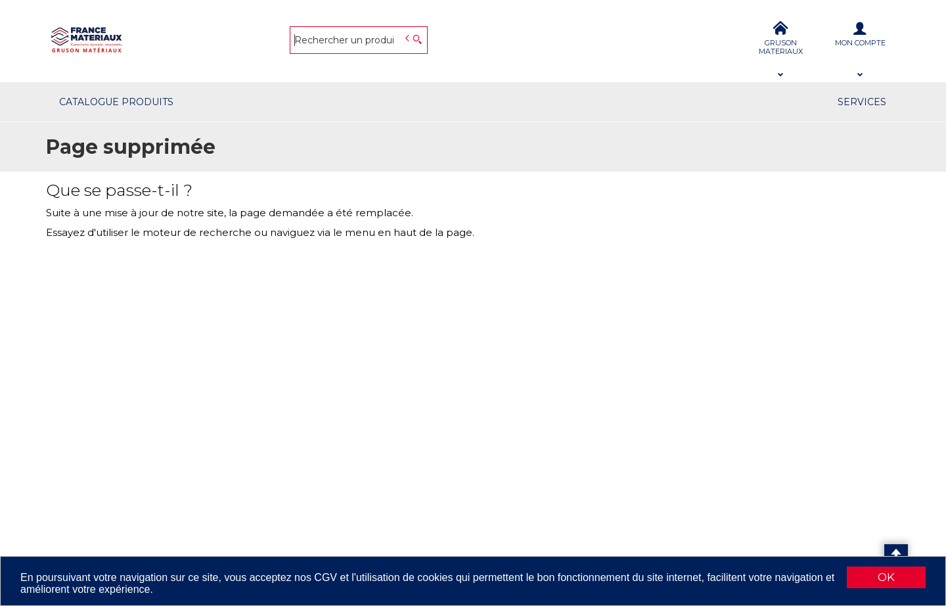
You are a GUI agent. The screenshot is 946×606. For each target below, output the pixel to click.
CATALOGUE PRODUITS (116, 102)
